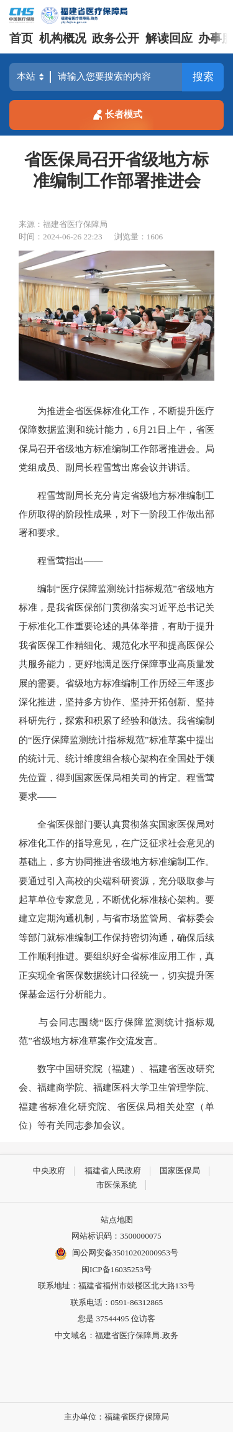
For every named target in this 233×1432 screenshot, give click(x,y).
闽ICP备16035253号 (116, 1269)
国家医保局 (180, 1170)
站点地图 (117, 1219)
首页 (21, 38)
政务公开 (115, 38)
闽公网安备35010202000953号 (116, 1253)
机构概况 (62, 38)
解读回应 (169, 38)
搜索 (203, 77)
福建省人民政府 (113, 1170)
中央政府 (49, 1170)
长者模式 (116, 113)
